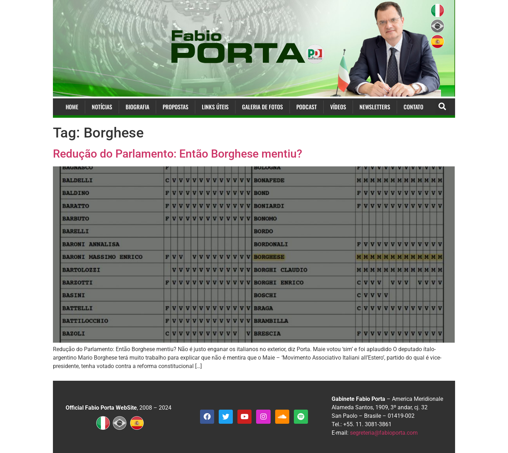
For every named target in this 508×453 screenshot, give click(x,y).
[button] (442, 107)
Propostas (175, 107)
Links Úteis (215, 107)
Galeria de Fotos (262, 107)
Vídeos (338, 107)
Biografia (137, 107)
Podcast (306, 107)
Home (72, 107)
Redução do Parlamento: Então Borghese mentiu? (177, 153)
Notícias (102, 107)
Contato (413, 107)
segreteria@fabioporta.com (384, 432)
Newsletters (374, 107)
